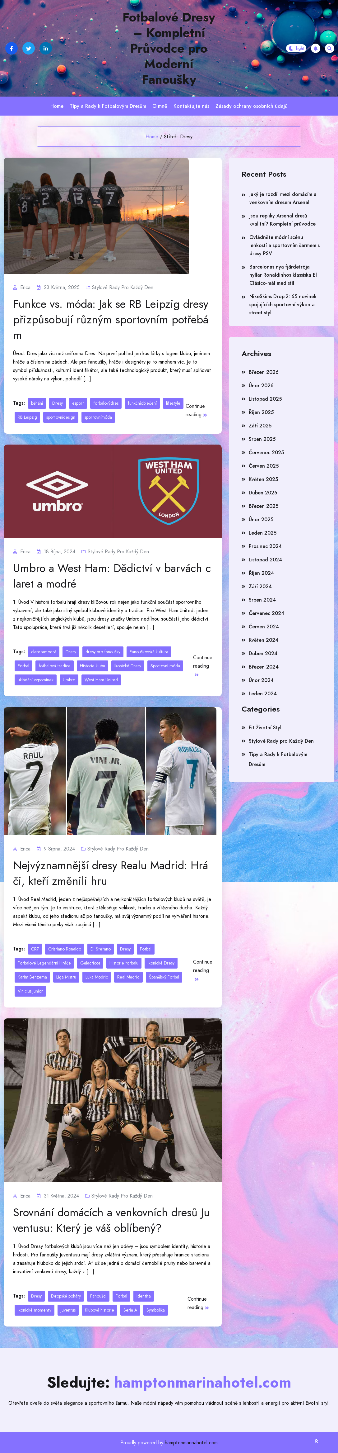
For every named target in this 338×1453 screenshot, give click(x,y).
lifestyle (173, 403)
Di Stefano (100, 949)
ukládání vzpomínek (35, 680)
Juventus (68, 1310)
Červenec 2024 (266, 613)
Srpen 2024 (262, 599)
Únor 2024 (261, 680)
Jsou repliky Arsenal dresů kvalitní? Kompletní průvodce (282, 219)
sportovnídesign (60, 417)
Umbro (69, 680)
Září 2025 (260, 425)
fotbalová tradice (55, 666)
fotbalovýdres (105, 403)
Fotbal (23, 666)
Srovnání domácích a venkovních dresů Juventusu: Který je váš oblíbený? (111, 1220)
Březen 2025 (263, 506)
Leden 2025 (262, 532)
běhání (37, 403)
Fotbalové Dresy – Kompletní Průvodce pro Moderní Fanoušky (169, 48)
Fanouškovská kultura (149, 652)
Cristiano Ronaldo (64, 949)
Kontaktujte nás (191, 106)
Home (56, 106)
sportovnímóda (98, 417)
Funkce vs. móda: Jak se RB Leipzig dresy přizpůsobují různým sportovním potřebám (110, 319)
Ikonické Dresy (127, 666)
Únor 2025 (261, 519)
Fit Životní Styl (265, 727)
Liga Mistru (66, 977)
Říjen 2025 (261, 412)
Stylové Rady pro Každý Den (122, 287)
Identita (144, 1296)
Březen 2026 (264, 372)
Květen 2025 (263, 479)
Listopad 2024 (265, 559)
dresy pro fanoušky (103, 652)
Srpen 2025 (262, 439)
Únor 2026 (261, 385)
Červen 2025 (264, 465)
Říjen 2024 (261, 573)
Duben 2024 (263, 653)
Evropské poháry (66, 1296)
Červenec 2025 (266, 452)
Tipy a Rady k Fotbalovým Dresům (108, 106)
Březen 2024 (264, 666)
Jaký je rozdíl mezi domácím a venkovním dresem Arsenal (283, 198)
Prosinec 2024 (265, 546)
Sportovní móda (165, 666)
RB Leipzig (27, 417)
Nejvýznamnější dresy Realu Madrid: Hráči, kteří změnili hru (110, 873)
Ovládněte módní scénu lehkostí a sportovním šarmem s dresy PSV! (284, 245)
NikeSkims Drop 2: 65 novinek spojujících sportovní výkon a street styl (283, 304)
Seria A (130, 1310)
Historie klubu (92, 666)
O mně (159, 106)
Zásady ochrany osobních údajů (251, 106)
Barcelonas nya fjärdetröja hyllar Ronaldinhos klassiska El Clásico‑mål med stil (283, 275)
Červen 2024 (264, 626)
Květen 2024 (263, 640)
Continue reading (196, 410)
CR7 (35, 949)
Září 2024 (260, 586)
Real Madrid (128, 977)
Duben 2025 (263, 492)
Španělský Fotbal (164, 977)
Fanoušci (98, 1296)
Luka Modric (97, 977)
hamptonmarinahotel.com (191, 1442)
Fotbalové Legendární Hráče (44, 963)
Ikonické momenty (34, 1310)
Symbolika (155, 1310)
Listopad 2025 (265, 399)
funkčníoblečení (142, 403)
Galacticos (90, 963)
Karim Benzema (32, 977)
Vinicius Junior (30, 991)
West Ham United (101, 680)
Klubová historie (99, 1310)
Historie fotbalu (123, 963)
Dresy (57, 403)
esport (78, 403)
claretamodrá (43, 652)
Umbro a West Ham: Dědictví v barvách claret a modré (112, 576)
